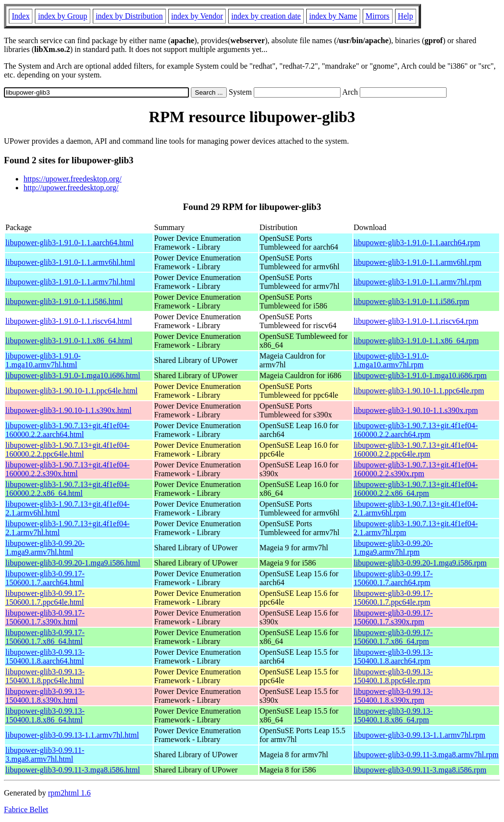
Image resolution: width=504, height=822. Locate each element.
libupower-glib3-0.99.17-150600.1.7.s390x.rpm (393, 617)
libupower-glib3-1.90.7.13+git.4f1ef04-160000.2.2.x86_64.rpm (416, 488)
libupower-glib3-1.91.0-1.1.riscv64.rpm (416, 321)
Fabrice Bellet (26, 809)
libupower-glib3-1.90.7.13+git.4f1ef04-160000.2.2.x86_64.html (67, 488)
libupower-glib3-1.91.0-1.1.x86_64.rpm (416, 340)
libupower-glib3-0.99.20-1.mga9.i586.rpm (420, 563)
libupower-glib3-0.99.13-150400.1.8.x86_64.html (44, 715)
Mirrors (378, 16)
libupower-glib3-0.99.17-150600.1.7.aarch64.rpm (393, 578)
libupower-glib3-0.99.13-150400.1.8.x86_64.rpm (393, 715)
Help (405, 16)
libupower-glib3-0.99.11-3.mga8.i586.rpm (420, 770)
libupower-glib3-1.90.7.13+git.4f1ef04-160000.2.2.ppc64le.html (67, 449)
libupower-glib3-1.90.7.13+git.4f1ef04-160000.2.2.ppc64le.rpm (416, 449)
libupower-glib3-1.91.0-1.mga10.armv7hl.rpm (391, 360)
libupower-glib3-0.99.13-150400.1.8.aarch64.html (44, 656)
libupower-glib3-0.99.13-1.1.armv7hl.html (72, 735)
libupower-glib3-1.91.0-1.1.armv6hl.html (70, 262)
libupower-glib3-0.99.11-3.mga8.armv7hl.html (44, 754)
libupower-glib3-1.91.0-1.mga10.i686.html (72, 375)
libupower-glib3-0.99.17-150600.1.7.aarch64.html (44, 578)
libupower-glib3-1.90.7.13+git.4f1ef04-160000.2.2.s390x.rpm (416, 469)
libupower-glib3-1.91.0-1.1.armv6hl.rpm (418, 262)
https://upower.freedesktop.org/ (73, 179)
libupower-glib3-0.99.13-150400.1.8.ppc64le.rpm (393, 676)
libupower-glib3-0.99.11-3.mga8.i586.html (72, 770)
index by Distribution (129, 16)
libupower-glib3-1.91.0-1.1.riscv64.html (68, 321)
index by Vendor (197, 16)
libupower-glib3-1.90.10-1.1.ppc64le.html (71, 390)
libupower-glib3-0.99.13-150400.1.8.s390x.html (44, 695)
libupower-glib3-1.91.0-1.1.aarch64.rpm (417, 242)
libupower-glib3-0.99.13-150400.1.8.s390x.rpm (393, 695)
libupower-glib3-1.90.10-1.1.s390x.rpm (416, 410)
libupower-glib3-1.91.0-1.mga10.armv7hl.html (42, 360)
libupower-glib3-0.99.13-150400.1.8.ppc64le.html (44, 676)
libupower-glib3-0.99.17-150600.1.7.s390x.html (44, 617)
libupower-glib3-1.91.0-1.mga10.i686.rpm (420, 375)
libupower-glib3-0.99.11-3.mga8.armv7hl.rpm (426, 754)
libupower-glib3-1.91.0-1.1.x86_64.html (69, 340)
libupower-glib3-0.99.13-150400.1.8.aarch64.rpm (393, 656)
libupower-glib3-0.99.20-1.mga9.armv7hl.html (44, 547)
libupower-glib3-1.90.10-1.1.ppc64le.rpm (419, 390)
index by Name (333, 16)
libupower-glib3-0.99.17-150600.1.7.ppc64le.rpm (393, 597)
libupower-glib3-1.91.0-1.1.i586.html (64, 301)
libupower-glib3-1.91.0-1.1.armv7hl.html (70, 282)
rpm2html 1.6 (69, 793)
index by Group (62, 16)
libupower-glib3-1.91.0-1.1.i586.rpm (412, 301)
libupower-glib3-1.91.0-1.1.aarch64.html (69, 242)
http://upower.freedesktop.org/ (71, 187)
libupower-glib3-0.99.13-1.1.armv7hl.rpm (420, 735)
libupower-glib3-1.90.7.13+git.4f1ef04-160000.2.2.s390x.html (67, 469)
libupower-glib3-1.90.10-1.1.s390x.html (68, 410)
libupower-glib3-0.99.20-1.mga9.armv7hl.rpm (393, 547)
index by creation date (266, 16)
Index (20, 16)
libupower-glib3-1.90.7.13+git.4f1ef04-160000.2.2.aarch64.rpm (416, 429)
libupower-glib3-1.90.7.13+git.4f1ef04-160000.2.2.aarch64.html (67, 429)
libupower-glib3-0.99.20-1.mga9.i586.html (72, 563)
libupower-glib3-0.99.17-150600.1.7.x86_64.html (44, 636)
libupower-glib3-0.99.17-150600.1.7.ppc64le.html (44, 597)
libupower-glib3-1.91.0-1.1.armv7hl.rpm (418, 282)
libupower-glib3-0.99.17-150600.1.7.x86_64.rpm (393, 636)
